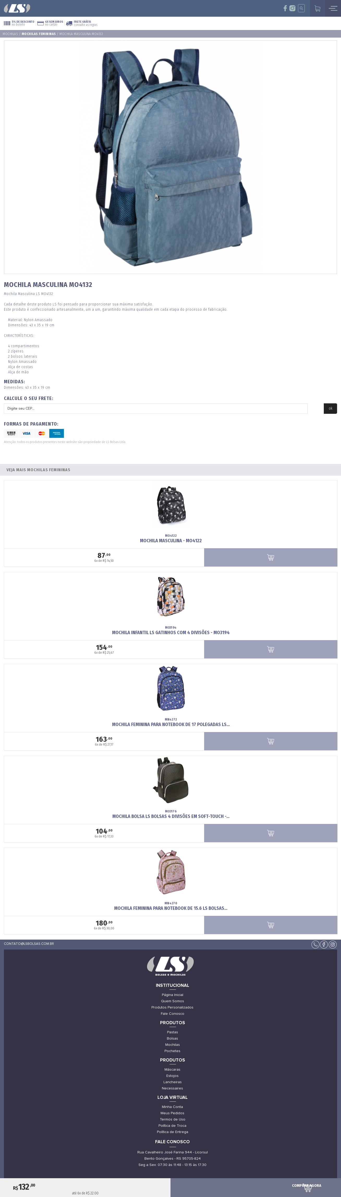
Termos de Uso (172, 1119)
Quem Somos (172, 1001)
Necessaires (172, 1088)
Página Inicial (172, 995)
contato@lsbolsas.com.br (29, 944)
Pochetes (172, 1051)
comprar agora (306, 1185)
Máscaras (172, 1069)
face (285, 8)
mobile (333, 8)
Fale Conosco (172, 1014)
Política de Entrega (172, 1132)
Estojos (172, 1076)
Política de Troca (172, 1126)
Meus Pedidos (172, 1113)
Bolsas (172, 1038)
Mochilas (10, 34)
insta (292, 8)
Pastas (172, 1032)
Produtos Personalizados (172, 1007)
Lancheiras (172, 1082)
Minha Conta (172, 1107)
